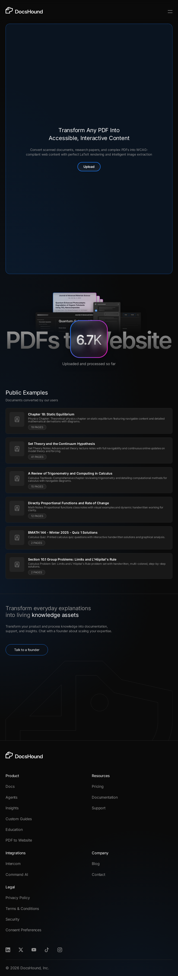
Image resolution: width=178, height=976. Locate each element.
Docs (10, 786)
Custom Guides (19, 819)
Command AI (17, 874)
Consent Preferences (23, 930)
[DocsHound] (24, 11)
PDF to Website (19, 840)
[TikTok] (46, 949)
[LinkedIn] (8, 949)
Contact (98, 874)
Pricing (98, 786)
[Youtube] (34, 949)
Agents (11, 797)
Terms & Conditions (22, 908)
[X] (21, 949)
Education (14, 829)
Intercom (13, 863)
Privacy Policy (18, 897)
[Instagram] (59, 949)
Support (98, 808)
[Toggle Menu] (170, 11)
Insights (12, 808)
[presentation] (89, 149)
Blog (95, 863)
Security (12, 919)
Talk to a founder (26, 650)
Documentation (105, 797)
